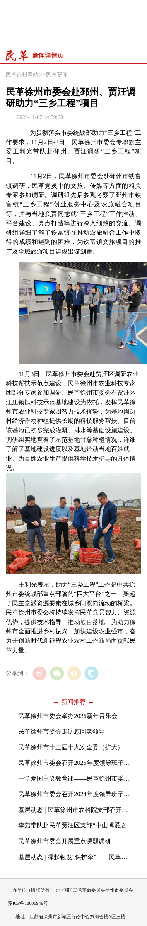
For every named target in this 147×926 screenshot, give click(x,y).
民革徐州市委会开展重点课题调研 (64, 841)
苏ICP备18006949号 (28, 903)
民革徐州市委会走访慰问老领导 (61, 731)
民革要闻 (57, 74)
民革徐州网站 (22, 74)
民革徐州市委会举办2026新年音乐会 (67, 716)
